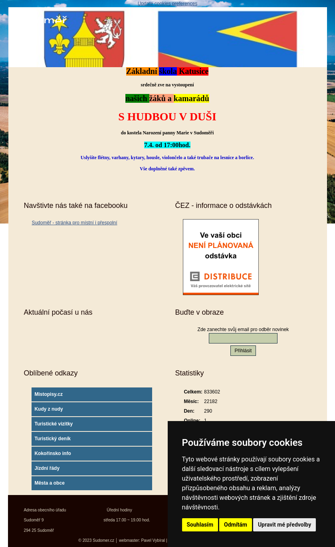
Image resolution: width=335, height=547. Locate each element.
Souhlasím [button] (200, 524)
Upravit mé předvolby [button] (284, 524)
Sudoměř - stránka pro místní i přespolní (74, 223)
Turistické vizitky (53, 424)
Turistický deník (52, 438)
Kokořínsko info (52, 453)
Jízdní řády (46, 468)
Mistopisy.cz (48, 394)
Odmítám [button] (235, 524)
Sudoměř (39, 21)
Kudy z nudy (48, 409)
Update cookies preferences (167, 3)
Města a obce (49, 483)
